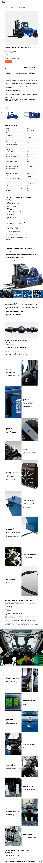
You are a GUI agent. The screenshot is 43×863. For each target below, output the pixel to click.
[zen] (12, 837)
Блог (5, 854)
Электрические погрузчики (27, 837)
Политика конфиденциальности (10, 840)
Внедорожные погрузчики (27, 835)
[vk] (11, 837)
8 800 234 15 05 (25, 848)
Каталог (25, 832)
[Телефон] (7, 837)
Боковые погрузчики (26, 841)
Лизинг (6, 851)
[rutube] (14, 837)
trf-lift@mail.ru (25, 849)
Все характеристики (9, 54)
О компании (7, 848)
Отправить (9, 818)
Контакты (25, 846)
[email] (21, 805)
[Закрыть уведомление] (41, 857)
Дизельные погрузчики (20, 7)
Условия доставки (8, 850)
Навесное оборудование (27, 842)
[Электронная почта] (9, 837)
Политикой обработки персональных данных (29, 859)
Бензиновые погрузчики (27, 838)
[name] (21, 797)
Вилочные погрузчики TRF (9, 7)
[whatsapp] (5, 837)
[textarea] (21, 809)
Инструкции (7, 852)
